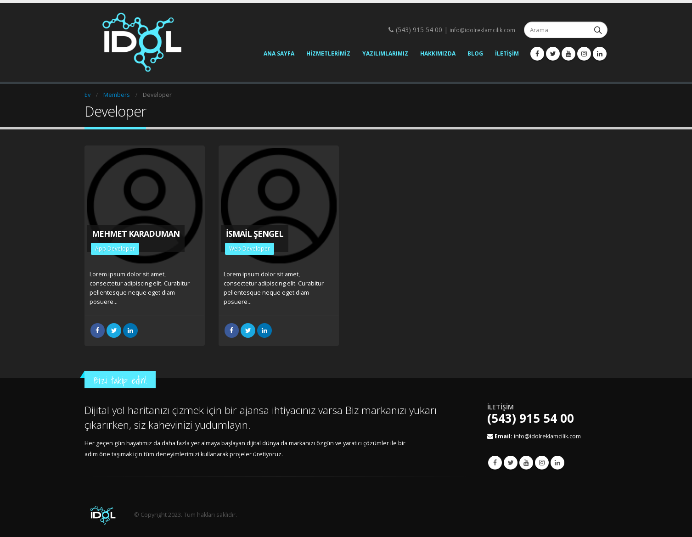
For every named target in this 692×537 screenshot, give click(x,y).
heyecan (114, 330)
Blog (475, 53)
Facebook (97, 330)
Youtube (526, 463)
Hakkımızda (438, 53)
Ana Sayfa (279, 53)
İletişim (507, 53)
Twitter (511, 463)
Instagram (542, 463)
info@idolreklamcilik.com (482, 30)
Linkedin (557, 463)
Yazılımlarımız (385, 53)
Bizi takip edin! (120, 380)
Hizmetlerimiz (328, 53)
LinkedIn (130, 330)
